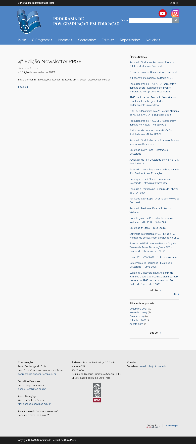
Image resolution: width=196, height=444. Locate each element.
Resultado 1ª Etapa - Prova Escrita (148, 228)
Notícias (152, 40)
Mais (175, 294)
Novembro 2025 (138, 312)
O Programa (41, 40)
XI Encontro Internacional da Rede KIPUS (151, 78)
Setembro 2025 (138, 320)
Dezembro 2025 (138, 308)
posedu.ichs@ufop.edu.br (32, 389)
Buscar (125, 20)
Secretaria (86, 40)
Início (22, 40)
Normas (64, 40)
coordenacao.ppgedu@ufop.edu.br (37, 374)
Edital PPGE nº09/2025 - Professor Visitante (153, 257)
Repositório (129, 40)
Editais (107, 40)
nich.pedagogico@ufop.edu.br (34, 404)
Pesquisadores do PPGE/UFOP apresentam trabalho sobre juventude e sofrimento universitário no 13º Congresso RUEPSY (153, 88)
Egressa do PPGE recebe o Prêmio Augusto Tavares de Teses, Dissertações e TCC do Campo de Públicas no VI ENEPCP (153, 247)
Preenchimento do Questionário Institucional (153, 72)
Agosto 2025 (136, 324)
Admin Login (171, 425)
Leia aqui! (23, 87)
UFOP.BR (174, 3)
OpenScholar (153, 426)
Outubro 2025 (137, 316)
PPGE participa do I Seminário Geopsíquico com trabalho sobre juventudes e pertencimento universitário (153, 101)
